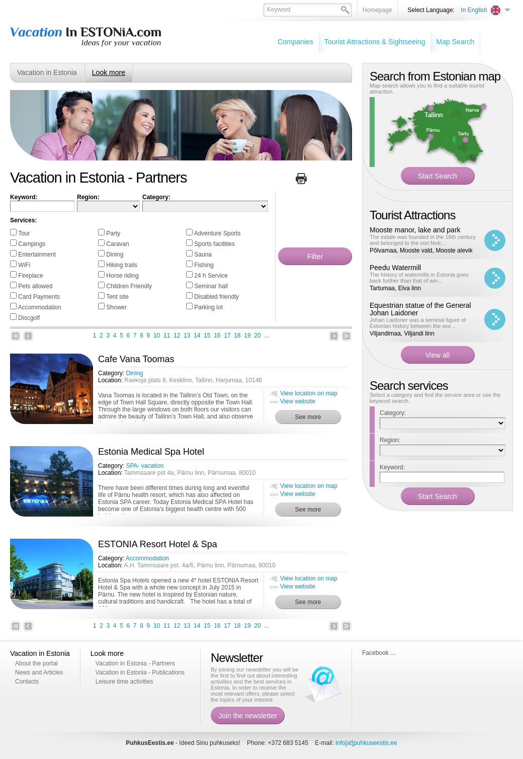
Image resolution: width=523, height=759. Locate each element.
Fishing (204, 265)
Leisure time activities (124, 681)
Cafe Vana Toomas (136, 359)
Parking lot (208, 307)
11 (166, 335)
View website (297, 401)
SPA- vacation (144, 465)
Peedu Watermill (395, 268)
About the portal (36, 663)
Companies (295, 42)
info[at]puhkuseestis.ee (366, 742)
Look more (108, 72)
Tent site (117, 296)
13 (187, 335)
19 (247, 335)
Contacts (27, 681)
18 (237, 335)
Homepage (377, 10)
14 (197, 335)
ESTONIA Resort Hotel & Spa (157, 544)
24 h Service (211, 275)
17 (227, 335)
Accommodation (39, 307)
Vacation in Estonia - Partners (135, 663)
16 (217, 335)
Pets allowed (35, 286)
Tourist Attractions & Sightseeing (374, 42)
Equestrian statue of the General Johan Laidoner (420, 309)
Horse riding (122, 275)
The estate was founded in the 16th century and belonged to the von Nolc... (423, 240)
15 (207, 335)
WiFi (24, 265)
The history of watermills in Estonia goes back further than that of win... (419, 278)
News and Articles (39, 672)
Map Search (455, 42)
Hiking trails (121, 265)
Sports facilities (214, 243)
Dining (114, 254)
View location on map (308, 393)
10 (156, 335)
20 (257, 335)
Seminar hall (211, 286)
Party (113, 233)
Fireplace (30, 275)
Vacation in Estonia (47, 72)
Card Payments (39, 296)
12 (176, 335)
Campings (31, 243)
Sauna (203, 254)
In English (474, 10)
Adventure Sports (217, 233)
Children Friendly (129, 286)
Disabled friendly (216, 296)
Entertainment (37, 254)
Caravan (117, 243)
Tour (24, 233)
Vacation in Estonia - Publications (140, 672)
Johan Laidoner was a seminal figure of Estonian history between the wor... (418, 323)
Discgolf (29, 317)
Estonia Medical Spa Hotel (151, 452)
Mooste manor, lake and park (415, 230)
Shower (116, 307)
